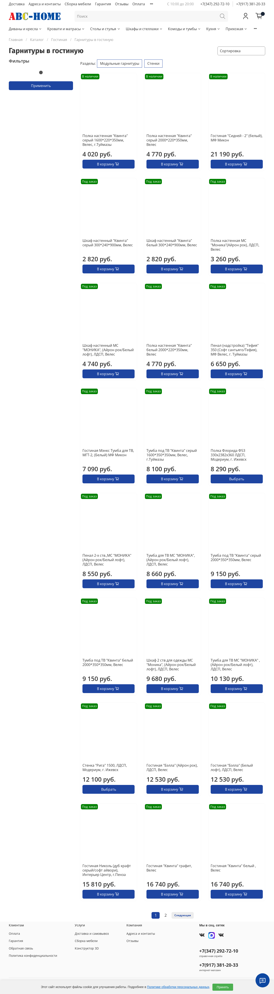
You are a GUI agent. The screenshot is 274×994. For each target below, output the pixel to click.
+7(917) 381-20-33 (250, 4)
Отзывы (121, 4)
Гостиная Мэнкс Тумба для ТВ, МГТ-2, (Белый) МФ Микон (108, 452)
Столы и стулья (105, 28)
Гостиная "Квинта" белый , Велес (233, 868)
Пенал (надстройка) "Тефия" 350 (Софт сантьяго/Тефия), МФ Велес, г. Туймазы (235, 350)
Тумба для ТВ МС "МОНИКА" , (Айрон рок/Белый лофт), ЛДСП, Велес (235, 664)
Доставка (17, 4)
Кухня (213, 28)
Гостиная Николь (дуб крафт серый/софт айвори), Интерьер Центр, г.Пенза (106, 870)
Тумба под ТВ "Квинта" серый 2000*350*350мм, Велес (236, 557)
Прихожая (236, 28)
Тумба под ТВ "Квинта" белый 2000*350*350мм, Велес (107, 662)
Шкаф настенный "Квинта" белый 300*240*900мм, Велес (171, 242)
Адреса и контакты (45, 4)
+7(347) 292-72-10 (214, 4)
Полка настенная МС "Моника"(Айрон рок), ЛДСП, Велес (235, 245)
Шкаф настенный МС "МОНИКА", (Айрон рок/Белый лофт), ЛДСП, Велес (108, 350)
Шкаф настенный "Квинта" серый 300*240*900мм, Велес (107, 242)
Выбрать (236, 479)
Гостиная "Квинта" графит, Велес (169, 868)
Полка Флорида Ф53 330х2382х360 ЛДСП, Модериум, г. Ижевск (229, 455)
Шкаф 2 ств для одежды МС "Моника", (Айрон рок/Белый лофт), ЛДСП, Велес (171, 664)
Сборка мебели (78, 4)
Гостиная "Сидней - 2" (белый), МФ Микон (237, 138)
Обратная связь (21, 948)
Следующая (182, 915)
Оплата (138, 4)
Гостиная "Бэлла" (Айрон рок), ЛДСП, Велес (172, 767)
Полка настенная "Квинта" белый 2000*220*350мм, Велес (169, 350)
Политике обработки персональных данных (178, 987)
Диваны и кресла (25, 28)
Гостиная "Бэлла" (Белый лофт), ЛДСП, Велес (232, 767)
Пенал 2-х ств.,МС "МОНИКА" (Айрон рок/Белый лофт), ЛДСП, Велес (106, 560)
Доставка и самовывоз (92, 933)
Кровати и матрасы (66, 28)
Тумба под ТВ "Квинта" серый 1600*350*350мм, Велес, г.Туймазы (171, 455)
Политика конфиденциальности (33, 955)
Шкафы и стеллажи (144, 28)
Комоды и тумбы (184, 28)
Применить (41, 85)
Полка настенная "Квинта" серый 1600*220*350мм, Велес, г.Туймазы (105, 140)
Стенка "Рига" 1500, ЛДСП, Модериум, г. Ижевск (104, 767)
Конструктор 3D (87, 948)
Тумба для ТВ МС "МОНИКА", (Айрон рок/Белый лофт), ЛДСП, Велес (170, 560)
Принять (223, 987)
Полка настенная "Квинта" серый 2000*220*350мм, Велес (169, 140)
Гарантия (103, 4)
